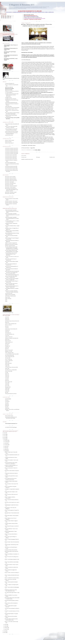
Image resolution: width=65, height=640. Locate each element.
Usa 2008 (6, 372)
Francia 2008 (7, 364)
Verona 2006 (7, 384)
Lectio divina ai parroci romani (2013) (11, 154)
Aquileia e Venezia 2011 (9, 336)
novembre (6, 441)
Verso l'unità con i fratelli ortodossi (10, 295)
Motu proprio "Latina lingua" (9, 181)
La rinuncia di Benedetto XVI (9, 83)
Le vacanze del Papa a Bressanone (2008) (11, 367)
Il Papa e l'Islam (7, 297)
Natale (6, 299)
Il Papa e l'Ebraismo (8, 298)
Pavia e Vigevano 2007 (8, 381)
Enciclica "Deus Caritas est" (9, 142)
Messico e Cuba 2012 (8, 324)
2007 (5, 632)
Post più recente (23, 157)
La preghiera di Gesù (8, 97)
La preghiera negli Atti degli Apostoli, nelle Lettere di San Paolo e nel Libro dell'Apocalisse (11, 95)
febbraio (6, 627)
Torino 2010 (7, 347)
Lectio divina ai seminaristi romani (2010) (11, 152)
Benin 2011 (7, 326)
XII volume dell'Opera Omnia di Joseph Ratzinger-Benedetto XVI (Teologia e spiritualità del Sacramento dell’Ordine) (11, 248)
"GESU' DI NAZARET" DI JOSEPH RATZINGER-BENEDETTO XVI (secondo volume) (12, 214)
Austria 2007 (7, 376)
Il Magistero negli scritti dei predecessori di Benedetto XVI (33, 17)
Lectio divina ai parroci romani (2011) (11, 157)
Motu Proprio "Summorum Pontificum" (11, 185)
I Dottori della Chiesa (8, 106)
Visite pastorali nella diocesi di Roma (10, 393)
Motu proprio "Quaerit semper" (10, 193)
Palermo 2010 (7, 339)
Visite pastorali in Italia (8, 293)
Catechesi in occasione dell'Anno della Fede (11, 91)
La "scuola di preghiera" (8, 92)
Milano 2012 (7, 322)
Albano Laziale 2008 (8, 363)
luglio (6, 447)
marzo (6, 626)
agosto (6, 446)
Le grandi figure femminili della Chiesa (11, 102)
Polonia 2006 (7, 389)
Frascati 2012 (7, 319)
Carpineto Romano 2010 (9, 342)
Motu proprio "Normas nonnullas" (10, 176)
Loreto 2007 (7, 377)
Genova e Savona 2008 (8, 371)
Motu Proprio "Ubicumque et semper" (11, 192)
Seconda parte (7, 401)
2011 (5, 435)
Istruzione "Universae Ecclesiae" (10, 245)
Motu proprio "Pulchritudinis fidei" (10, 183)
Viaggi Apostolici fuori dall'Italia (10, 294)
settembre (6, 444)
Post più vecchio (52, 157)
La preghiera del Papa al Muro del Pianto (11, 549)
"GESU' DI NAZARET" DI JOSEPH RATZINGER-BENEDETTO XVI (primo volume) (12, 218)
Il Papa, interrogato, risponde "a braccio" (11, 108)
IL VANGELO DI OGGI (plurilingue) (11, 427)
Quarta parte (7, 404)
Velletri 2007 (7, 375)
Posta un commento (23, 155)
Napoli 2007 (7, 373)
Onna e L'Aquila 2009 (8, 359)
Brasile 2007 (7, 380)
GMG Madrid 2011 (8, 332)
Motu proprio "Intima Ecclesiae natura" (11, 180)
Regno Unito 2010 (8, 340)
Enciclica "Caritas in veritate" (9, 140)
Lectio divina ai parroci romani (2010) (11, 158)
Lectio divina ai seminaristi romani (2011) (11, 150)
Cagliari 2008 (7, 365)
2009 (5, 438)
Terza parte (7, 402)
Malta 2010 (7, 348)
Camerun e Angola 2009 (9, 360)
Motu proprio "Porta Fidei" (9, 184)
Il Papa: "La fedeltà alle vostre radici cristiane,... (12, 577)
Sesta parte (6, 406)
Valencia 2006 (7, 388)
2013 (5, 432)
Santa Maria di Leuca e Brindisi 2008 (10, 369)
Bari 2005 (6, 392)
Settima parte (7, 408)
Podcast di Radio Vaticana (9, 415)
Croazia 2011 (7, 335)
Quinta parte (7, 405)
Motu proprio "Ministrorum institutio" (11, 179)
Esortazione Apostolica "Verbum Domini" (11, 202)
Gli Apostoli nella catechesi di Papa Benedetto (12, 107)
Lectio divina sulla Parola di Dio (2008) (11, 167)
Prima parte (7, 400)
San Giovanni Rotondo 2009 (9, 355)
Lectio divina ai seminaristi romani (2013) (11, 148)
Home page (38, 157)
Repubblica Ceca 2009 (8, 351)
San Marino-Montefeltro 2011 (9, 334)
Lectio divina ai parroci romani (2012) (11, 156)
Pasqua (6, 301)
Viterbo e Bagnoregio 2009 (9, 352)
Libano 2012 (7, 318)
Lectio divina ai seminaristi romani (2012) (11, 149)
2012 (5, 434)
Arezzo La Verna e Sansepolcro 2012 (10, 323)
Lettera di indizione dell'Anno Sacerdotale (11, 131)
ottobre (6, 443)
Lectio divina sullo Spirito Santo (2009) (11, 166)
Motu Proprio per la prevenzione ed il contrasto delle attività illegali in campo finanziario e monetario (11, 189)
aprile (6, 624)
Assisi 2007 (7, 379)
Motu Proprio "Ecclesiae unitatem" (10, 187)
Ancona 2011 (7, 331)
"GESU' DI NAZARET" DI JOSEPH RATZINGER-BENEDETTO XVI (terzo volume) (11, 211)
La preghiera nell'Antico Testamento (10, 98)
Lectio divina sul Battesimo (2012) (10, 162)
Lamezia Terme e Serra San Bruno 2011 (11, 328)
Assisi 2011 (7, 327)
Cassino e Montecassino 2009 (9, 356)
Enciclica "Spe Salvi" (8, 141)
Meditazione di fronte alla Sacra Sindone (11, 244)
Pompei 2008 (7, 361)
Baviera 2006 (7, 385)
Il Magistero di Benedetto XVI (21, 5)
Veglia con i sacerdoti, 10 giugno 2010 (11, 242)
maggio (6, 450)
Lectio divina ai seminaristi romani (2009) (11, 153)
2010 (5, 437)
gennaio (6, 629)
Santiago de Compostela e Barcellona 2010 (11, 338)
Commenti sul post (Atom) (29, 159)
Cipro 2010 (7, 344)
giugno (6, 449)
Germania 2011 (7, 330)
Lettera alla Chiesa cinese (9, 135)
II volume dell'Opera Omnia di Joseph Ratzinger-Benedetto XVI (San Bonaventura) (11, 254)
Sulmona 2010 (7, 343)
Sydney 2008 (7, 368)
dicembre (6, 440)
